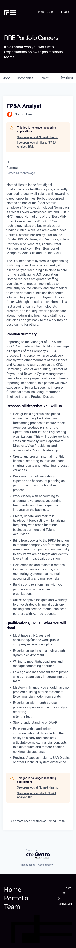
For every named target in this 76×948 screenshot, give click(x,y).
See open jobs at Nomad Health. (37, 137)
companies (25, 78)
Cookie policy (45, 864)
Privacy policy (27, 864)
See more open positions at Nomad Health (38, 821)
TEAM (65, 12)
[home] (21, 12)
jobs (6, 78)
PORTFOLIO (46, 12)
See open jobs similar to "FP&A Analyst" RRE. (36, 144)
